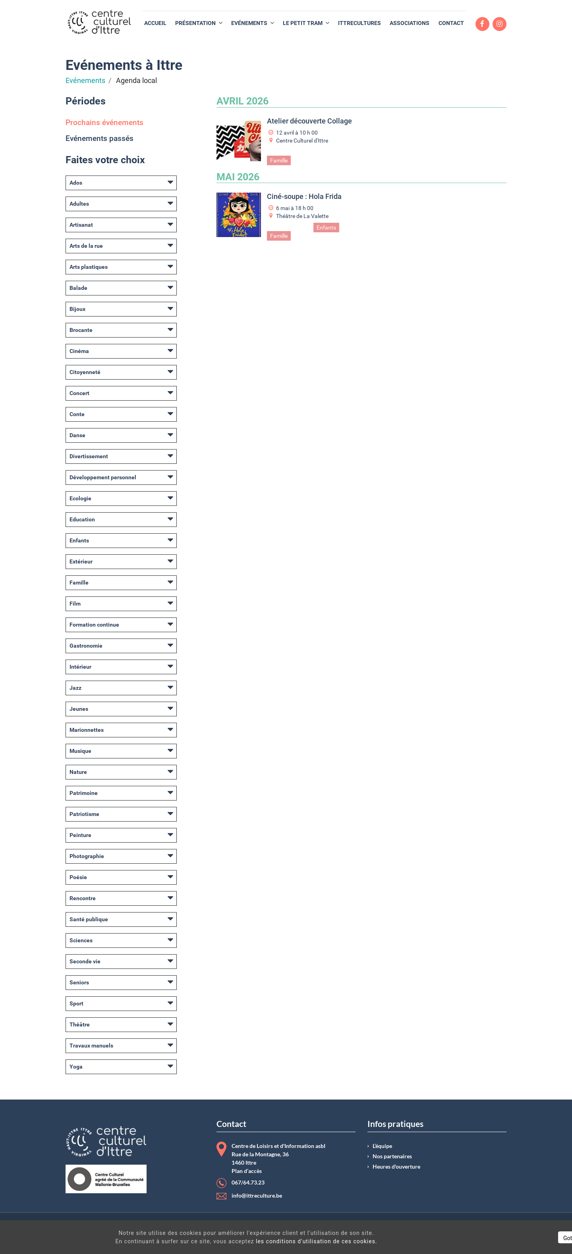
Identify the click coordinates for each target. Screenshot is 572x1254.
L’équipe (382, 1146)
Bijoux (77, 309)
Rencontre (83, 898)
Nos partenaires (392, 1156)
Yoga (76, 1066)
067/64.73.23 (248, 1182)
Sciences (81, 940)
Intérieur (80, 667)
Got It (497, 1238)
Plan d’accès (247, 1171)
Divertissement (89, 456)
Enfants (79, 540)
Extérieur (81, 561)
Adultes (79, 204)
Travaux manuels (91, 1045)
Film (75, 603)
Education (82, 519)
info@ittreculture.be (257, 1195)
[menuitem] (155, 23)
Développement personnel (103, 477)
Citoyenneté (85, 372)
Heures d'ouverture (396, 1166)
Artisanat (81, 225)
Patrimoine (84, 793)
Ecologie (80, 498)
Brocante (81, 330)
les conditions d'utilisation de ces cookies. (287, 1241)
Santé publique (89, 919)
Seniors (79, 982)
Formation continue (94, 624)
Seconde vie (85, 961)
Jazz (75, 688)
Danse (77, 435)
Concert (79, 393)
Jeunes (79, 709)
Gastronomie (86, 645)
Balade (78, 288)
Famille (79, 582)
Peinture (80, 835)
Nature (78, 772)
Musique (80, 751)
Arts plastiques (89, 267)
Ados (76, 182)
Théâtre (80, 1024)
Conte (77, 414)
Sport (76, 1003)
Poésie (78, 877)
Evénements (85, 81)
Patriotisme (84, 814)
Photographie (87, 856)
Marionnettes (87, 730)
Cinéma (79, 351)
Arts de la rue (86, 246)
